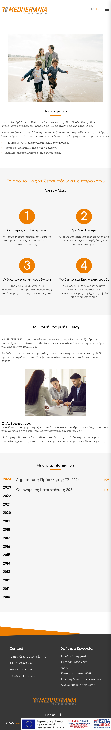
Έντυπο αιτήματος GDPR (76, 673)
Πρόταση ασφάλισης (74, 662)
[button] (107, 10)
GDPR (64, 667)
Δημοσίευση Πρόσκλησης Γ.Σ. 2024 (48, 480)
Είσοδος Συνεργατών (74, 656)
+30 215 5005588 (23, 663)
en (92, 9)
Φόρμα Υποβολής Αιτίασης (78, 685)
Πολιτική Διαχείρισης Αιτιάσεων (81, 679)
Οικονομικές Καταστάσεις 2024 (45, 490)
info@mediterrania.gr (23, 676)
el (97, 9)
